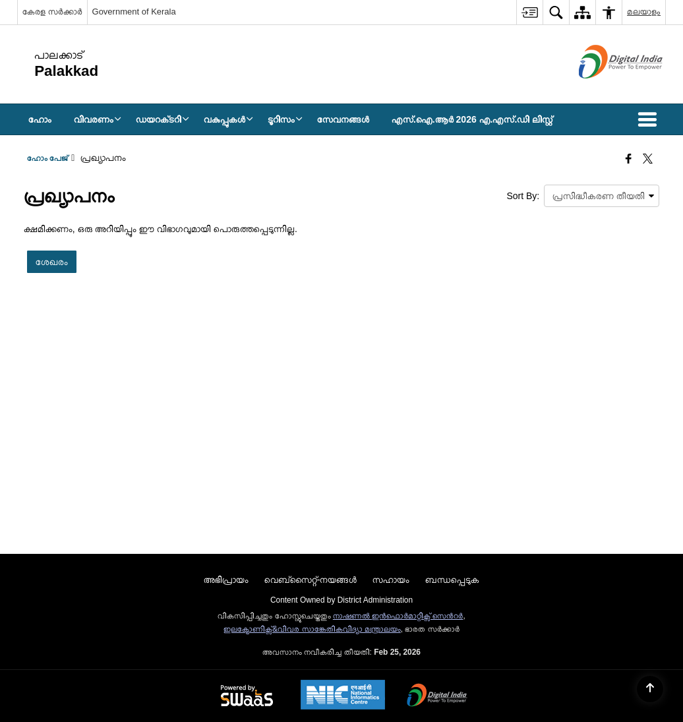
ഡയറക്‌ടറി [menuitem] (162, 119)
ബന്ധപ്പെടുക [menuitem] (452, 579)
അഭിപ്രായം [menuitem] (226, 579)
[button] (650, 119)
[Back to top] (650, 689)
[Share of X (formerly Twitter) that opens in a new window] (647, 159)
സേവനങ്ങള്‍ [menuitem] (343, 119)
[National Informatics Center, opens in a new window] (343, 696)
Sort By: (522, 196)
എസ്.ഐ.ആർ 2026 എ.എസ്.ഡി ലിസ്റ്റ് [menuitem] (472, 119)
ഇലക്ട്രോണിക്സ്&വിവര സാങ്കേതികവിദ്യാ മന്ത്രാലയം (312, 629)
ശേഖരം (52, 261)
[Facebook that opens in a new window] (628, 159)
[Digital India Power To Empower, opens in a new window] (437, 696)
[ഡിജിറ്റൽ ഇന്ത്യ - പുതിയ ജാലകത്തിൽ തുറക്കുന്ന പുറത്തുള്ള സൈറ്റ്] (604, 89)
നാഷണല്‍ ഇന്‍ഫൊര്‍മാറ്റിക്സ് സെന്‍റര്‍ (398, 615)
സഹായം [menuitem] (390, 579)
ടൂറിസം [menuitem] (285, 119)
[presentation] (601, 196)
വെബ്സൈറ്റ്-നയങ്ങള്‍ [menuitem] (310, 579)
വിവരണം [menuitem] (97, 119)
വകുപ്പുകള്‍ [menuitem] (228, 119)
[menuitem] (529, 12)
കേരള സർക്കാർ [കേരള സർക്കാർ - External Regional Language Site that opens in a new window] (52, 11)
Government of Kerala (134, 11)
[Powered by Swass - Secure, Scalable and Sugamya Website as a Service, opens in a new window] (247, 696)
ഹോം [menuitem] (39, 119)
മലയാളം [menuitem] (644, 11)
